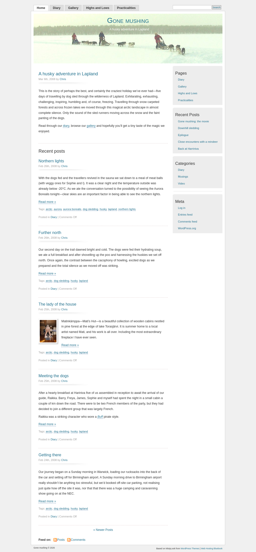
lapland (112, 209)
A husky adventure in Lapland (68, 73)
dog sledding (90, 209)
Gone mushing (128, 20)
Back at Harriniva (188, 148)
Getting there (50, 455)
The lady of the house (57, 304)
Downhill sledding (188, 128)
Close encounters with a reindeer (198, 141)
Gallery (73, 8)
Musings (183, 176)
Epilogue (183, 135)
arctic (49, 209)
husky (103, 209)
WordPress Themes (190, 548)
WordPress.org (187, 228)
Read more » (47, 202)
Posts (61, 540)
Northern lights (51, 161)
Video (181, 183)
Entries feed (185, 214)
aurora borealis (72, 209)
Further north (50, 232)
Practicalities (126, 8)
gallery (91, 126)
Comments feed (187, 221)
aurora (58, 209)
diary (66, 126)
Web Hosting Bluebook (211, 548)
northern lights (126, 209)
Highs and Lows (97, 8)
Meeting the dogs (54, 376)
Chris (63, 79)
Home (41, 8)
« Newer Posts (103, 530)
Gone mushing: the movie (193, 121)
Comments (78, 540)
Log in (181, 207)
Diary (56, 8)
